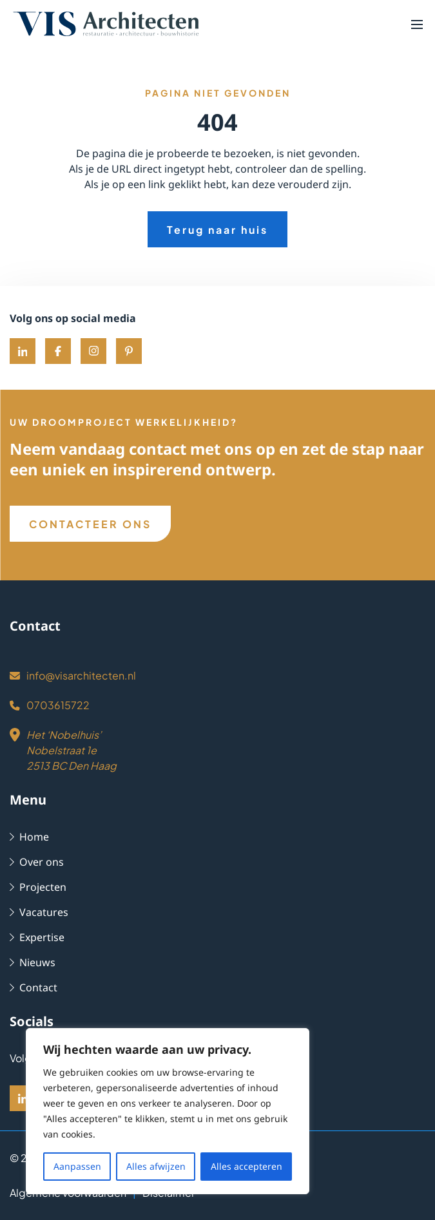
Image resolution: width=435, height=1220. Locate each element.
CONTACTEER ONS (90, 524)
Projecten (36, 886)
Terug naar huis (218, 229)
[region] (167, 1119)
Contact (32, 987)
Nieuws (31, 962)
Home (28, 836)
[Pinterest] (129, 351)
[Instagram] (93, 351)
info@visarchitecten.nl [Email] (69, 675)
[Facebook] (58, 351)
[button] (417, 23)
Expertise (36, 936)
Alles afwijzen (157, 1166)
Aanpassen (78, 1166)
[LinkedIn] (22, 1098)
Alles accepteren (246, 1166)
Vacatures (37, 911)
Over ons (35, 861)
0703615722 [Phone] (47, 705)
